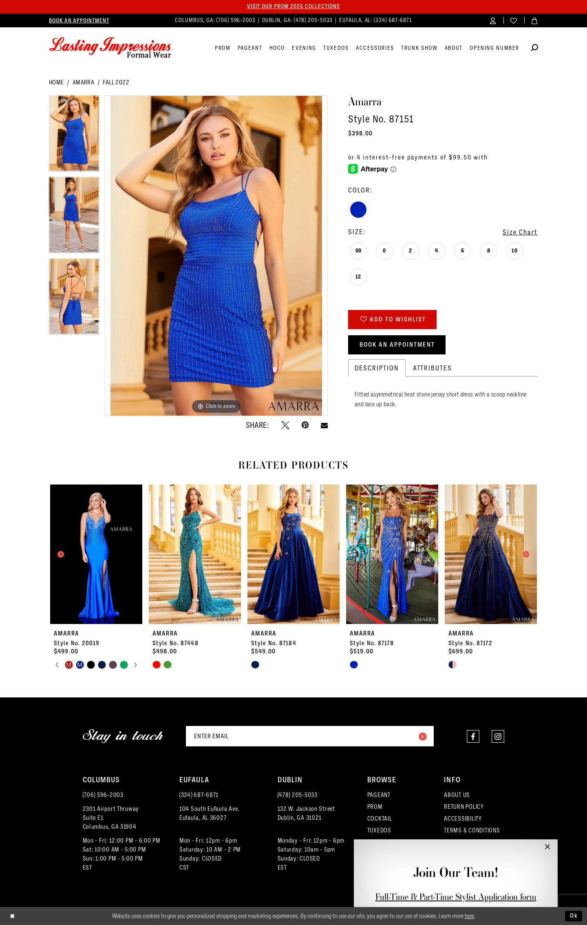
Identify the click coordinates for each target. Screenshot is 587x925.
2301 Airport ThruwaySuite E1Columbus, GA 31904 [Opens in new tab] (111, 817)
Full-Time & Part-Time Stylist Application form (455, 897)
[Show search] (534, 49)
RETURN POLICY (464, 806)
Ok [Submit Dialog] (574, 915)
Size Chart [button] (520, 232)
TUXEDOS (379, 830)
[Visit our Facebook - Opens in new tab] (473, 736)
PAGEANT (379, 795)
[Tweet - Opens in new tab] (285, 425)
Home (56, 82)
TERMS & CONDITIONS (472, 830)
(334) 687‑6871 (198, 795)
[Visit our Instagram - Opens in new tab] (498, 736)
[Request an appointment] (79, 20)
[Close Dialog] (12, 916)
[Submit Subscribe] (422, 736)
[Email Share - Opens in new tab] (324, 425)
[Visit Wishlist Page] (513, 20)
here (469, 916)
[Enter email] (310, 736)
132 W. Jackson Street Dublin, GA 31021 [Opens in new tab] (306, 813)
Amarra (83, 82)
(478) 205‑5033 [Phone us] (314, 20)
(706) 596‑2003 (103, 795)
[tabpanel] (74, 136)
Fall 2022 (116, 82)
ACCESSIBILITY (463, 818)
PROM (375, 806)
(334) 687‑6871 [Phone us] (393, 20)
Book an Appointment (397, 344)
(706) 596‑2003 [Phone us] (236, 20)
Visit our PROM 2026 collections (293, 6)
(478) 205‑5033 (298, 795)
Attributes (432, 367)
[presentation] (96, 554)
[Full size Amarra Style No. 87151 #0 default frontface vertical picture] (216, 256)
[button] (493, 20)
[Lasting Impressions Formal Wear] (110, 48)
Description (377, 367)
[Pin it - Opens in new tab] (305, 425)
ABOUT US (457, 795)
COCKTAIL (379, 818)
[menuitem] (79, 20)
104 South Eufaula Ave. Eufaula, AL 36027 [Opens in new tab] (209, 813)
